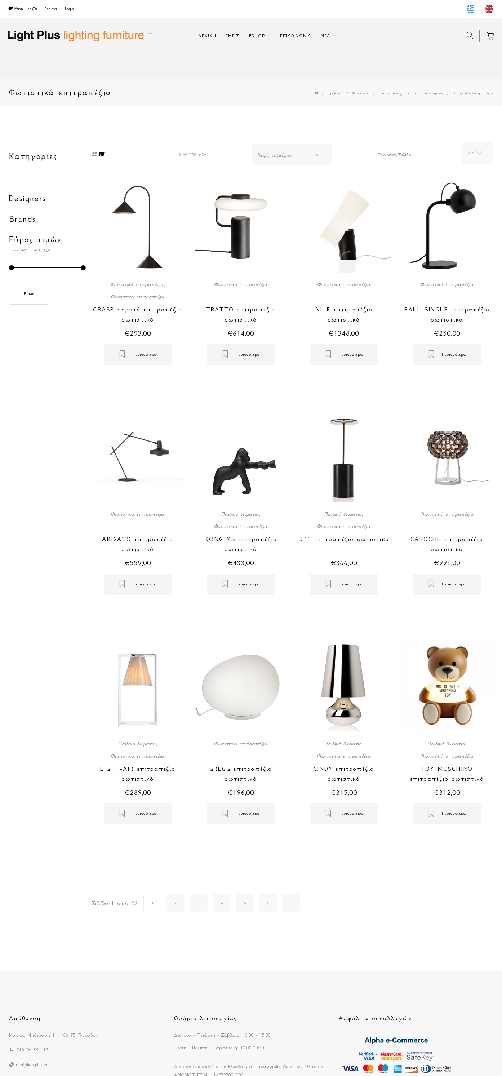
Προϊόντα (335, 93)
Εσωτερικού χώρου (395, 93)
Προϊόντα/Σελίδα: (395, 155)
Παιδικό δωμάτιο (240, 514)
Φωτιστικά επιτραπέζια (473, 93)
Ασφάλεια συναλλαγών (375, 1018)
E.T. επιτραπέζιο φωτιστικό (343, 539)
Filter (29, 294)
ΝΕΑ (325, 36)
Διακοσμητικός (431, 93)
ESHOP (257, 36)
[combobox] (292, 155)
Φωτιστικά (360, 93)
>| (290, 903)
